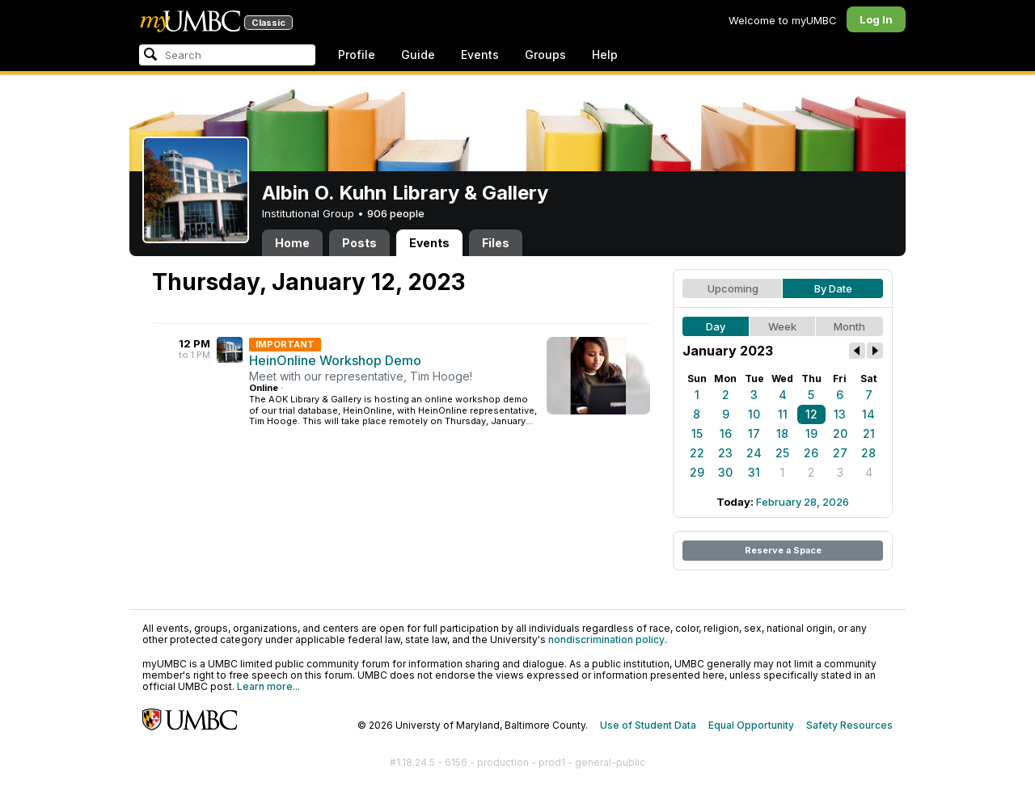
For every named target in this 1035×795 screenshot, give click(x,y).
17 (754, 433)
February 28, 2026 (802, 501)
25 (782, 453)
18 (782, 433)
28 (868, 453)
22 (697, 453)
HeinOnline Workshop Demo (335, 360)
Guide (418, 54)
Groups (545, 54)
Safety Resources (849, 725)
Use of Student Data (648, 725)
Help (605, 54)
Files (495, 243)
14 (868, 414)
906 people (396, 213)
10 (754, 414)
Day (715, 326)
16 (726, 433)
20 (840, 433)
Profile (356, 54)
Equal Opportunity (751, 725)
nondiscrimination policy (606, 639)
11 (783, 414)
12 (811, 414)
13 (840, 414)
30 (725, 472)
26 (811, 453)
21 (869, 433)
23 (725, 453)
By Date (833, 288)
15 (697, 433)
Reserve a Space (783, 550)
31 (754, 472)
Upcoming (733, 288)
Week (782, 326)
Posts (359, 243)
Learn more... (268, 686)
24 (754, 453)
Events (480, 54)
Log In (876, 19)
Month (849, 326)
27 (840, 453)
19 (811, 433)
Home (292, 243)
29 (697, 472)
